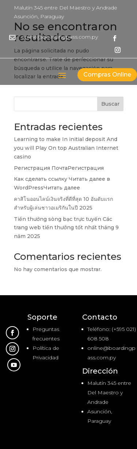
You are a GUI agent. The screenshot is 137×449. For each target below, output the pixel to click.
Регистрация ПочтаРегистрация (59, 168)
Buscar (110, 104)
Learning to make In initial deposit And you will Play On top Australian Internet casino (66, 148)
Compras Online (107, 74)
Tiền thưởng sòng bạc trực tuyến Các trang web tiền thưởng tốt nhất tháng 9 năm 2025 (66, 228)
